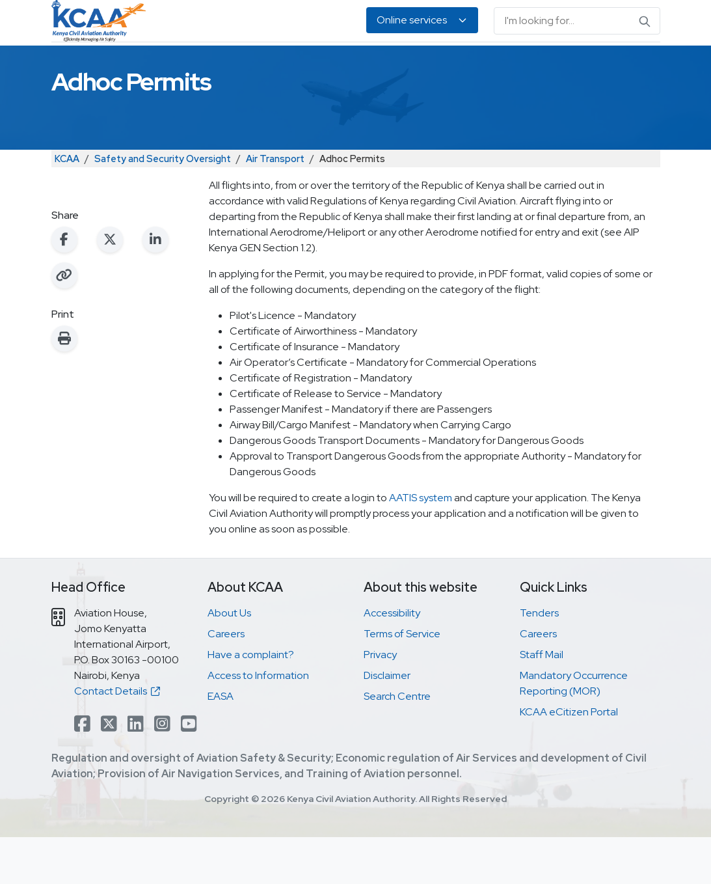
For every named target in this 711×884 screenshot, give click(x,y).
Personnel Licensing (230, 65)
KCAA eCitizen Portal (569, 759)
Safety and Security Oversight (162, 205)
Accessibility (392, 660)
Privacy (380, 701)
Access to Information (258, 722)
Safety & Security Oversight (101, 65)
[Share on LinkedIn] (155, 286)
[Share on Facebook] (64, 286)
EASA (585, 65)
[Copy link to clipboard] (64, 322)
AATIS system (420, 544)
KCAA (67, 205)
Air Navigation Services (347, 65)
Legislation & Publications (468, 65)
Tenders (539, 660)
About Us (625, 65)
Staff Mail (541, 701)
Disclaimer (387, 722)
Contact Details (117, 738)
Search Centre (397, 743)
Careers (226, 680)
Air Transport (275, 205)
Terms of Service (402, 680)
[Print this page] (64, 385)
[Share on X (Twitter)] (110, 286)
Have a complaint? (251, 701)
